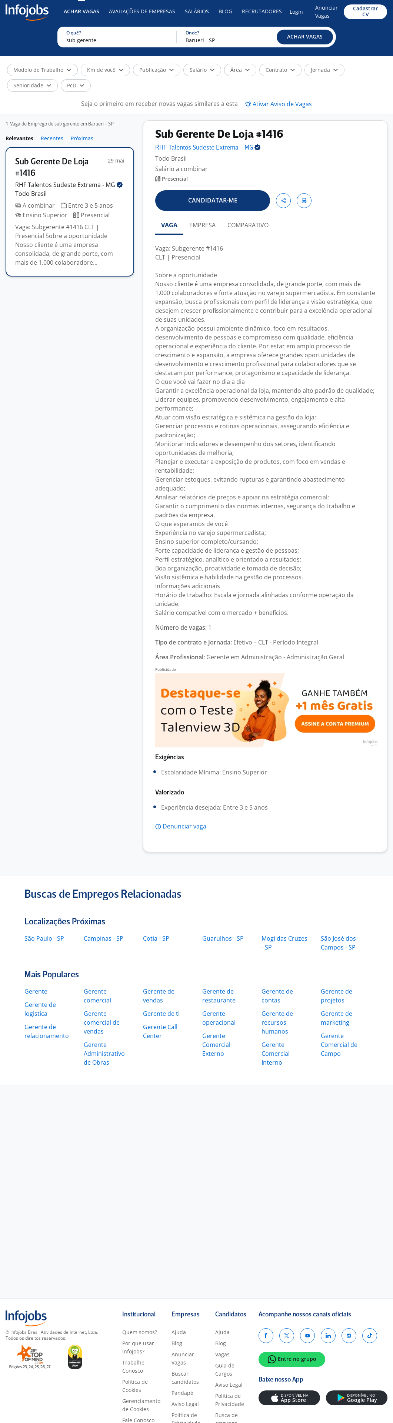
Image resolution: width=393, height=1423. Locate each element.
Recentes (52, 138)
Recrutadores (262, 11)
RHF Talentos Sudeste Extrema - (69, 185)
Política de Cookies (135, 1385)
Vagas (222, 1354)
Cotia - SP (156, 938)
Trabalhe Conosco (133, 1366)
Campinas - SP (103, 938)
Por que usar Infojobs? (138, 1347)
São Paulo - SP (44, 938)
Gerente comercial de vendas (102, 1022)
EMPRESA (202, 225)
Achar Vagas (81, 11)
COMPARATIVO (248, 225)
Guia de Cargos (224, 1369)
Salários (197, 11)
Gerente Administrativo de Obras (104, 1054)
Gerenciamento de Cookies (141, 1405)
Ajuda (178, 1332)
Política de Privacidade (229, 1399)
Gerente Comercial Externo (216, 1045)
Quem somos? (139, 1332)
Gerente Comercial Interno (276, 1054)
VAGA (169, 225)
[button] (305, 37)
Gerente (35, 991)
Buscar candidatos (185, 1377)
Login (296, 11)
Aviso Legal (185, 1403)
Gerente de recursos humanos (277, 1022)
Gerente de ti (161, 1014)
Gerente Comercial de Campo (339, 1045)
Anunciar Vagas (326, 11)
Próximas (82, 138)
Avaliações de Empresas (142, 11)
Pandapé (182, 1392)
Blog (225, 11)
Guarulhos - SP (223, 938)
